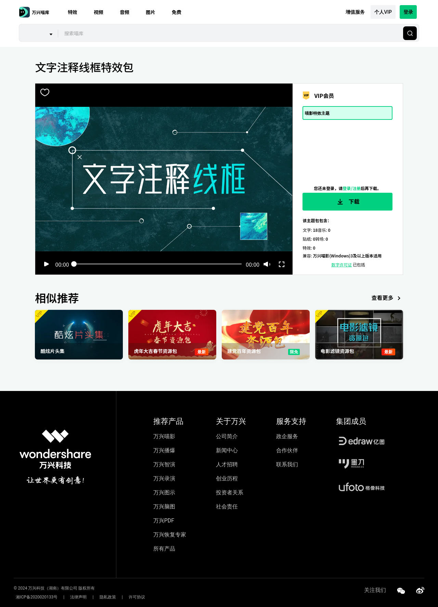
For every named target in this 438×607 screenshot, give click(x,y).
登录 (408, 12)
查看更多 (387, 298)
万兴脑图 (164, 506)
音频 (124, 12)
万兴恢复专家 (169, 534)
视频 (98, 12)
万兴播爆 (164, 450)
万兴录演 (164, 478)
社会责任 (227, 506)
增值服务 (355, 12)
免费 (176, 12)
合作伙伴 (287, 450)
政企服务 (287, 436)
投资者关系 (229, 492)
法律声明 (72, 597)
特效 (72, 12)
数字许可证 (341, 264)
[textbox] (230, 33)
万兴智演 (164, 464)
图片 (150, 12)
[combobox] (229, 33)
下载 (348, 201)
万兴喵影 (164, 436)
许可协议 (122, 597)
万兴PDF (163, 520)
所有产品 (164, 548)
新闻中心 (227, 450)
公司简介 (227, 436)
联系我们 (287, 464)
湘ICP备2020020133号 (34, 597)
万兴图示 (164, 492)
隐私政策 (97, 597)
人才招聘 (227, 464)
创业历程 (227, 478)
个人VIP (383, 12)
